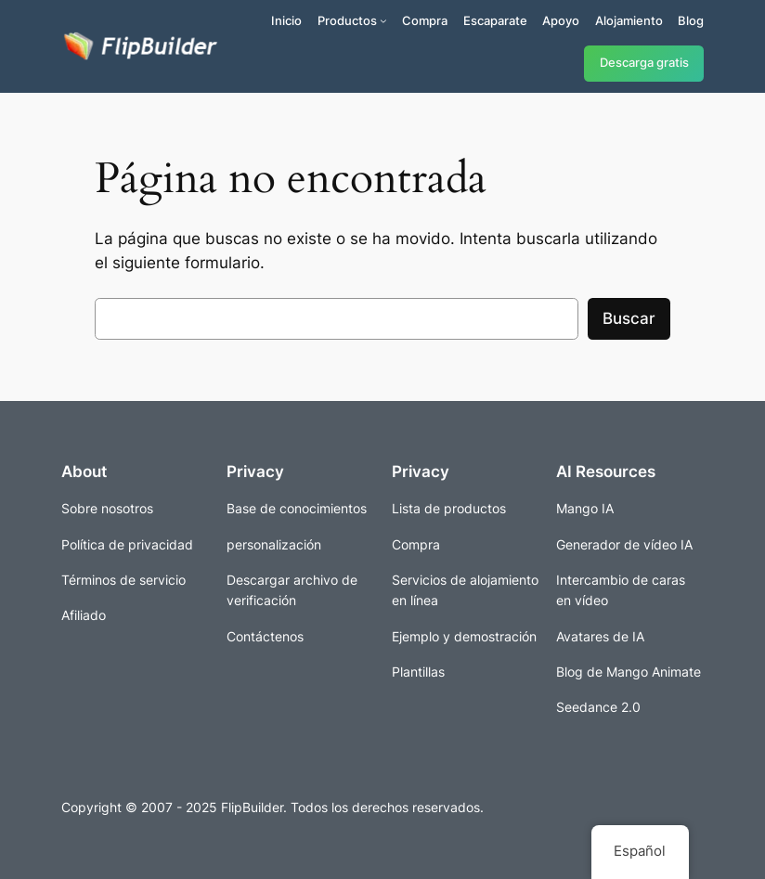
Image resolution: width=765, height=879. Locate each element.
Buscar (629, 318)
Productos (347, 20)
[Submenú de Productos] (383, 20)
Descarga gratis (644, 63)
